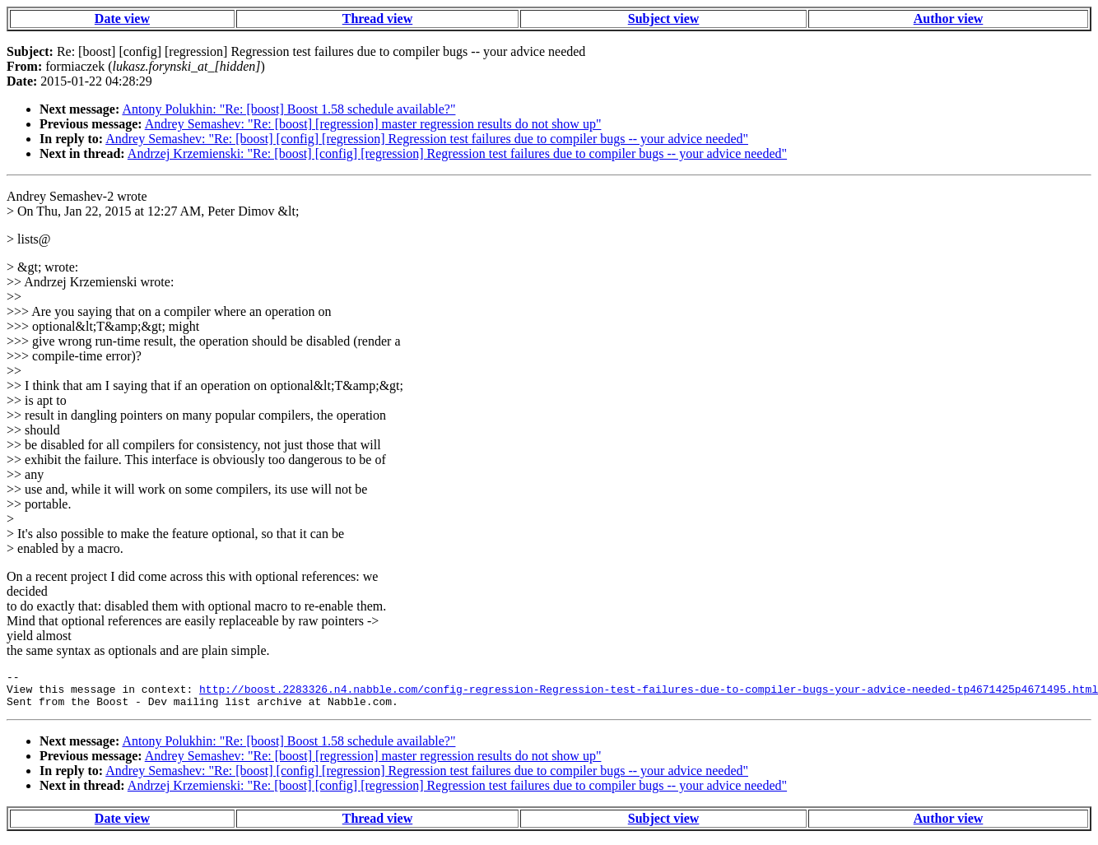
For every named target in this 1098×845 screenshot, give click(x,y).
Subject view (664, 19)
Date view (122, 19)
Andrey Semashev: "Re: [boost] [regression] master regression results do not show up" (373, 124)
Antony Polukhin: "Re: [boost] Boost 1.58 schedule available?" (288, 109)
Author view (949, 19)
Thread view (377, 19)
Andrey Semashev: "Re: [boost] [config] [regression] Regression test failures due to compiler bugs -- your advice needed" (426, 139)
